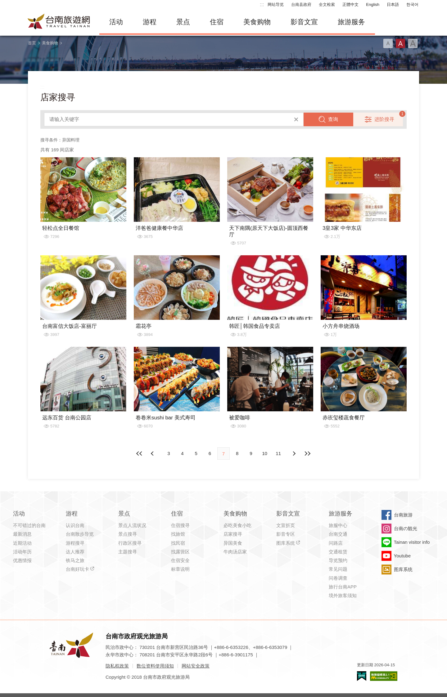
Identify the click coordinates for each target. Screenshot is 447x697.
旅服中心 (338, 525)
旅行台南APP (343, 586)
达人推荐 (75, 551)
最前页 (139, 453)
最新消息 (22, 534)
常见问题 (338, 569)
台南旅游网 (59, 22)
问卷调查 (338, 578)
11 (278, 453)
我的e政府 (361, 676)
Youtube (402, 555)
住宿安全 (180, 560)
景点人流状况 (132, 525)
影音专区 (285, 534)
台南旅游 (403, 514)
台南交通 (338, 534)
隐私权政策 (117, 665)
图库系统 (285, 543)
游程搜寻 (75, 543)
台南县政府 (301, 4)
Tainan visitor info (412, 542)
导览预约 (338, 560)
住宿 (217, 22)
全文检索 (327, 4)
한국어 (412, 4)
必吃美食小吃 (237, 525)
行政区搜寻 (130, 543)
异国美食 (233, 543)
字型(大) (413, 43)
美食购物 (257, 22)
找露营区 (180, 551)
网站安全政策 (196, 665)
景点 (183, 22)
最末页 (307, 453)
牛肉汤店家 (235, 551)
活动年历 (22, 551)
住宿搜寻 (180, 525)
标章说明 (180, 569)
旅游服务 (351, 22)
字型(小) (388, 43)
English (372, 4)
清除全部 (296, 119)
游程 (149, 22)
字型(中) (400, 43)
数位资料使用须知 (155, 665)
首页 (32, 43)
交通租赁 (338, 551)
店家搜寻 (233, 534)
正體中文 (350, 4)
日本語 (393, 4)
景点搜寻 (127, 534)
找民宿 (178, 543)
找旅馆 (178, 534)
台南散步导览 (80, 534)
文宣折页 (285, 525)
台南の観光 (405, 528)
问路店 (336, 543)
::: (262, 4)
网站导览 (276, 4)
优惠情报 (22, 560)
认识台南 (75, 525)
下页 (153, 453)
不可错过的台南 (29, 525)
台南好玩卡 (77, 569)
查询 (333, 119)
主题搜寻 (127, 551)
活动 (116, 22)
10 (264, 453)
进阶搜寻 (384, 119)
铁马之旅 (75, 560)
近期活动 (22, 543)
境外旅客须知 (343, 595)
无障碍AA (383, 676)
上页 (294, 453)
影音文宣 (304, 22)
